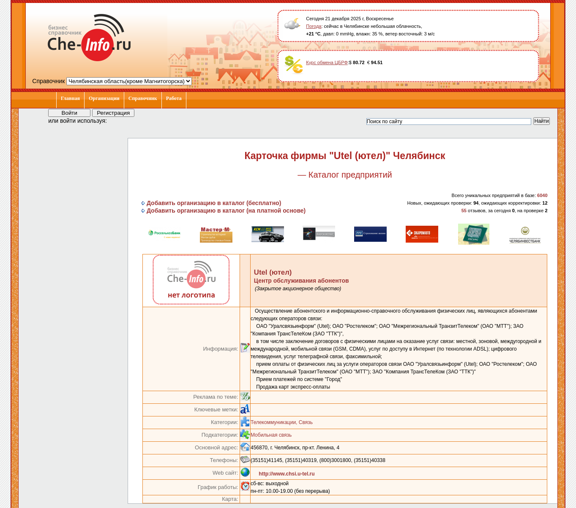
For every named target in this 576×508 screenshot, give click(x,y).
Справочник (142, 98)
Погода (313, 26)
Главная (70, 98)
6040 (542, 195)
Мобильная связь (271, 435)
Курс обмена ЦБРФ (327, 62)
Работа (174, 98)
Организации (104, 98)
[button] (120, 120)
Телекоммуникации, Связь (282, 422)
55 (464, 210)
